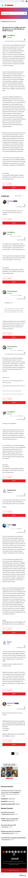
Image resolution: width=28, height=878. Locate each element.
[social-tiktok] (9, 852)
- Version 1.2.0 (8, 798)
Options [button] (26, 21)
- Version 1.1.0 (7, 801)
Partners (22, 861)
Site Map (18, 861)
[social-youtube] (3, 852)
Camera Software (5, 827)
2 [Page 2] (15, 753)
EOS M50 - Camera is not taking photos (9, 818)
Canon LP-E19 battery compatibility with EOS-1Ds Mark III (13, 837)
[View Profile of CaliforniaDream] (12, 291)
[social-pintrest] (21, 852)
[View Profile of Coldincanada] (11, 490)
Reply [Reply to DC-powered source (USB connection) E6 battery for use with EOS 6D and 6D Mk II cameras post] (14, 187)
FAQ (23, 1)
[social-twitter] (15, 852)
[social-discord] (14, 854)
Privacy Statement (11, 861)
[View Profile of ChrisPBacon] (11, 35)
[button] (4, 184)
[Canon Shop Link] (14, 858)
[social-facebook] (12, 852)
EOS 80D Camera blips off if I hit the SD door (11, 831)
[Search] (14, 13)
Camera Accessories (5, 839)
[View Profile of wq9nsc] (9, 525)
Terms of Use (6, 861)
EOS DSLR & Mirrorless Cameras (9, 21)
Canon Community (9, 5)
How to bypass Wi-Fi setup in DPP (8, 825)
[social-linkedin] (25, 852)
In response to (16, 236)
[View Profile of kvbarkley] (10, 201)
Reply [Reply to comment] (14, 223)
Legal (16, 861)
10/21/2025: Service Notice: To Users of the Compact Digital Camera (11, 791)
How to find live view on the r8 (7, 812)
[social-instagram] (6, 852)
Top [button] (3, 874)
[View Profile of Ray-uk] (9, 642)
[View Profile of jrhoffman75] (11, 703)
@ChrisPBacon (7, 302)
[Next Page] (18, 753)
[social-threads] (19, 852)
